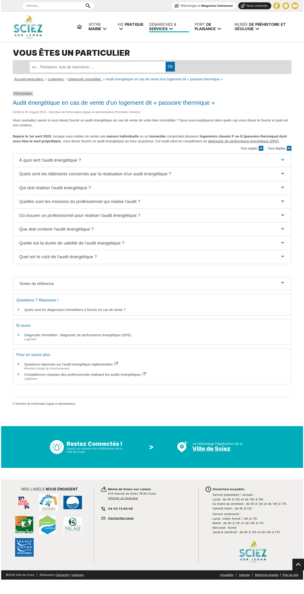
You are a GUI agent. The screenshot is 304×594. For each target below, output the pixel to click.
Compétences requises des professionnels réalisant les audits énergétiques (85, 374)
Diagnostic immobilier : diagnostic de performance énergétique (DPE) (77, 335)
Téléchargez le (206, 5)
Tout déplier (279, 148)
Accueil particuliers (29, 79)
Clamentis (62, 575)
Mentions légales (267, 575)
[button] (152, 160)
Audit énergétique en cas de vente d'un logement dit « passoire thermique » (164, 79)
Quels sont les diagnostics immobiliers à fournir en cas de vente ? (75, 310)
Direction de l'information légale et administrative (45, 403)
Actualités (227, 575)
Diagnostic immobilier (85, 79)
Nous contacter (257, 5)
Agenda (244, 575)
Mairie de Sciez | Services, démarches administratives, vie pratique (43, 26)
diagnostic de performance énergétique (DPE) (243, 141)
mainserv (78, 575)
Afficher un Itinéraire (123, 498)
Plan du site (290, 575)
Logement (56, 79)
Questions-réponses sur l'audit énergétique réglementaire (71, 364)
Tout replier (251, 148)
